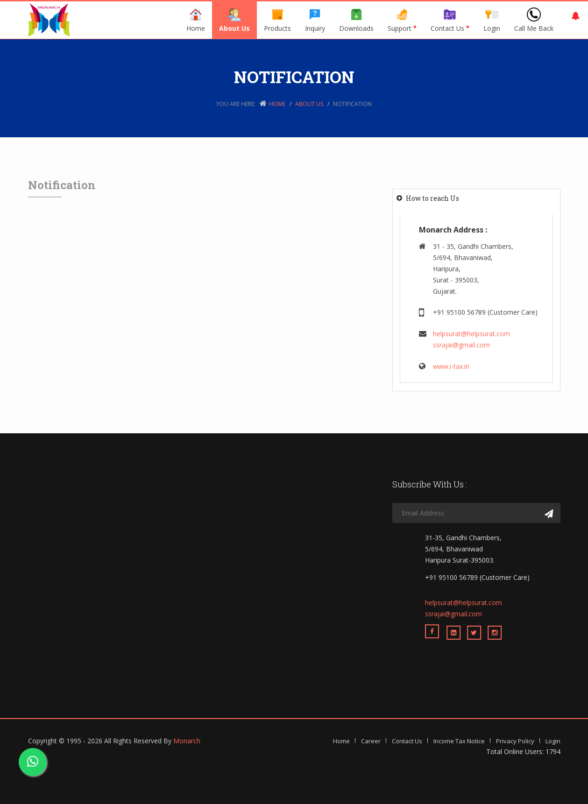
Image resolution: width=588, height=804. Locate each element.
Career (371, 741)
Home (195, 20)
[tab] (476, 198)
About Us (234, 20)
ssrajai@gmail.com (461, 344)
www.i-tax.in (451, 366)
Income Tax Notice (459, 741)
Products (277, 20)
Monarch (186, 740)
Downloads (356, 20)
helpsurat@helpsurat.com (471, 333)
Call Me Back (533, 20)
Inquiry (315, 20)
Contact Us (450, 20)
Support (402, 20)
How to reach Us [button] (432, 198)
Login (491, 20)
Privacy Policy (515, 741)
